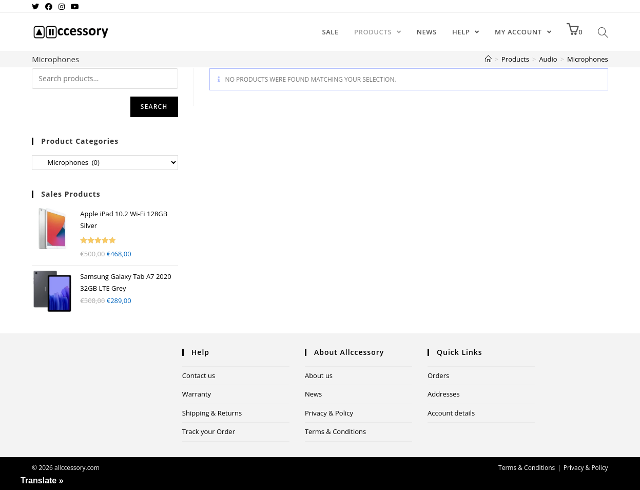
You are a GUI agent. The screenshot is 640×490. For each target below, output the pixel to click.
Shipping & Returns (212, 413)
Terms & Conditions (335, 431)
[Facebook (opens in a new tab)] (48, 7)
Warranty (196, 394)
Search (154, 106)
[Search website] (603, 32)
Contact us (198, 375)
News (313, 394)
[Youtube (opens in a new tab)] (75, 7)
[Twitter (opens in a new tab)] (37, 7)
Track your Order (208, 431)
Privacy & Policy (329, 413)
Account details (451, 413)
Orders (438, 375)
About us (319, 375)
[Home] (488, 59)
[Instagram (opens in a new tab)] (61, 7)
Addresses (444, 394)
